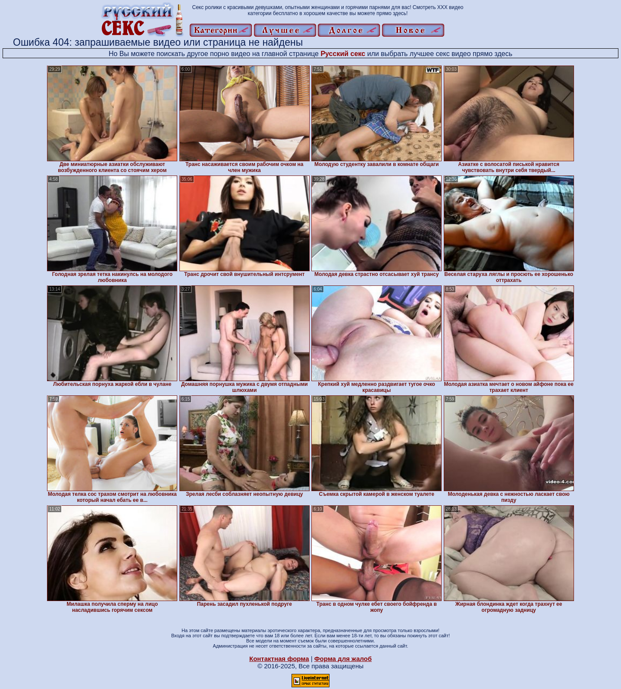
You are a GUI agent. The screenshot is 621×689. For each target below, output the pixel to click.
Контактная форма (279, 658)
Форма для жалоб (343, 658)
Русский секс (342, 53)
